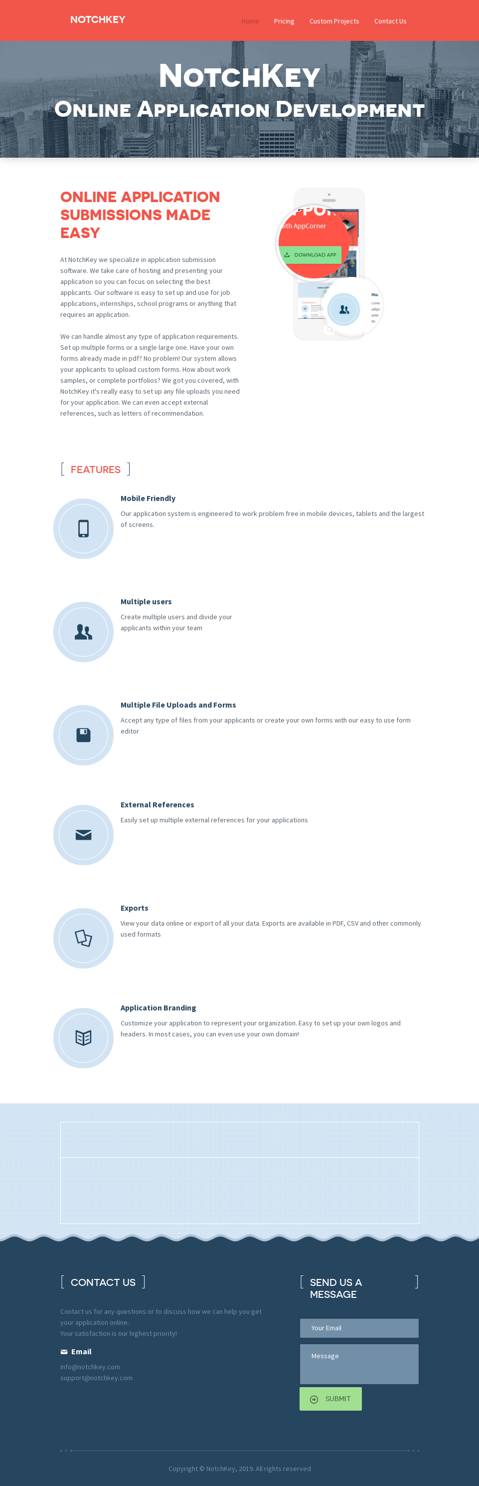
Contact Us (390, 20)
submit (338, 1399)
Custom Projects (334, 20)
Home (250, 20)
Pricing (284, 20)
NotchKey (98, 19)
